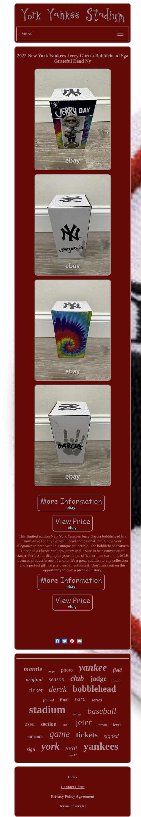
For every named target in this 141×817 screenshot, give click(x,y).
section (49, 724)
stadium (47, 710)
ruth (66, 725)
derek (58, 689)
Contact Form (72, 786)
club (77, 678)
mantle (33, 669)
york (50, 746)
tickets (87, 734)
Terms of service (73, 806)
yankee (93, 667)
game (60, 734)
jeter (84, 722)
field (117, 670)
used (29, 724)
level (117, 725)
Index (72, 777)
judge (98, 678)
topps (51, 671)
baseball (101, 711)
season (56, 679)
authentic (35, 737)
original (34, 679)
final (64, 699)
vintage (76, 714)
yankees (101, 746)
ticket (36, 690)
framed (48, 700)
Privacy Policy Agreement (72, 796)
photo (67, 670)
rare (80, 698)
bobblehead (94, 689)
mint (116, 680)
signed (111, 736)
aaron (102, 725)
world (73, 755)
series (96, 699)
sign (31, 749)
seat (71, 748)
